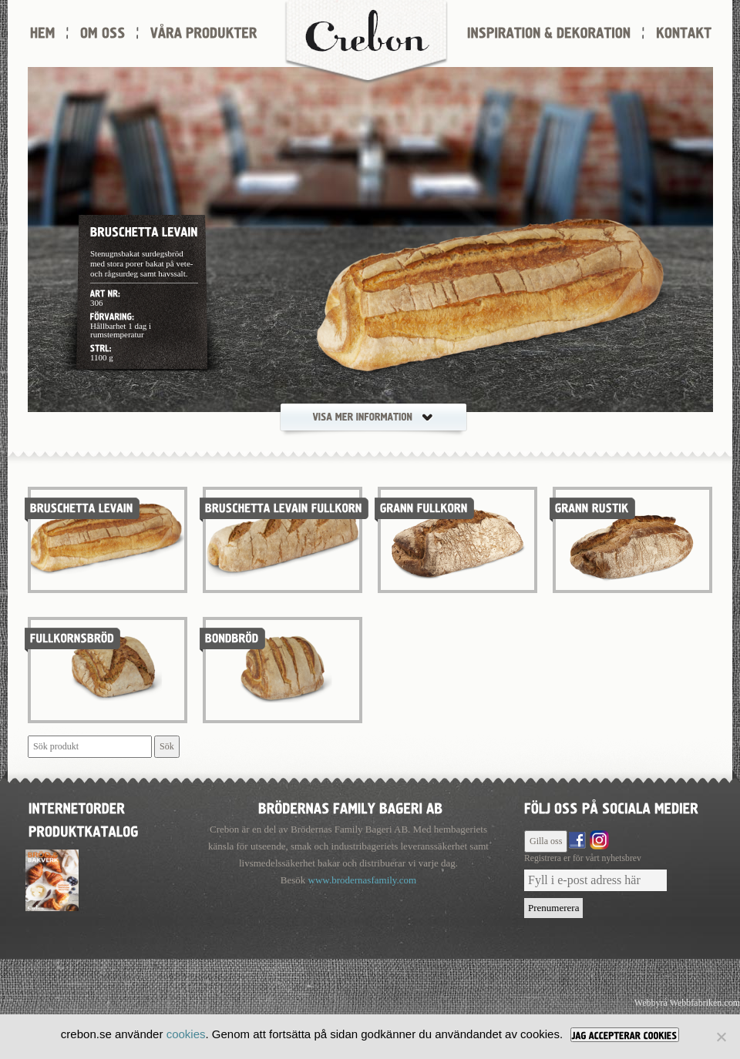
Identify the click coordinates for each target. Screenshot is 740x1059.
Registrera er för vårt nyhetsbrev (582, 858)
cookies (186, 1034)
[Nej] (720, 1036)
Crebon (366, 42)
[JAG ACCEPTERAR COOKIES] (624, 1034)
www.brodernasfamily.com (362, 880)
